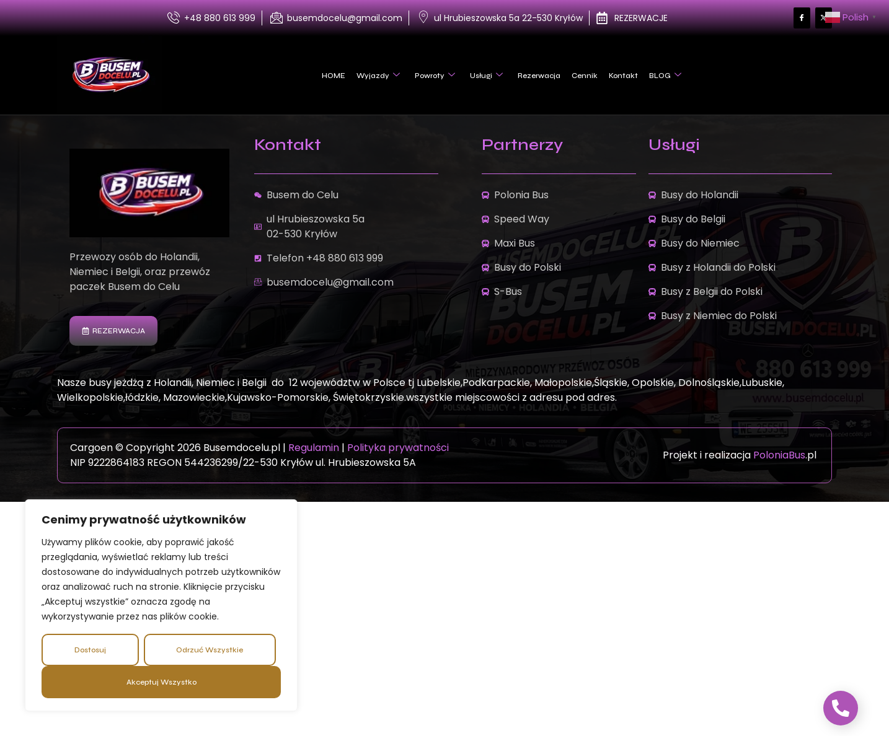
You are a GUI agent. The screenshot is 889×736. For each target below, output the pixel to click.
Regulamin (315, 447)
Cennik (585, 75)
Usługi (486, 75)
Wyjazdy (378, 75)
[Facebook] (802, 18)
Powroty (435, 75)
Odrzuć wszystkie (209, 650)
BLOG (665, 75)
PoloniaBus (779, 455)
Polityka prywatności (398, 447)
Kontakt (623, 75)
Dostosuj (90, 650)
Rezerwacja (539, 75)
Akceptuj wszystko (161, 682)
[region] (161, 605)
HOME (333, 75)
